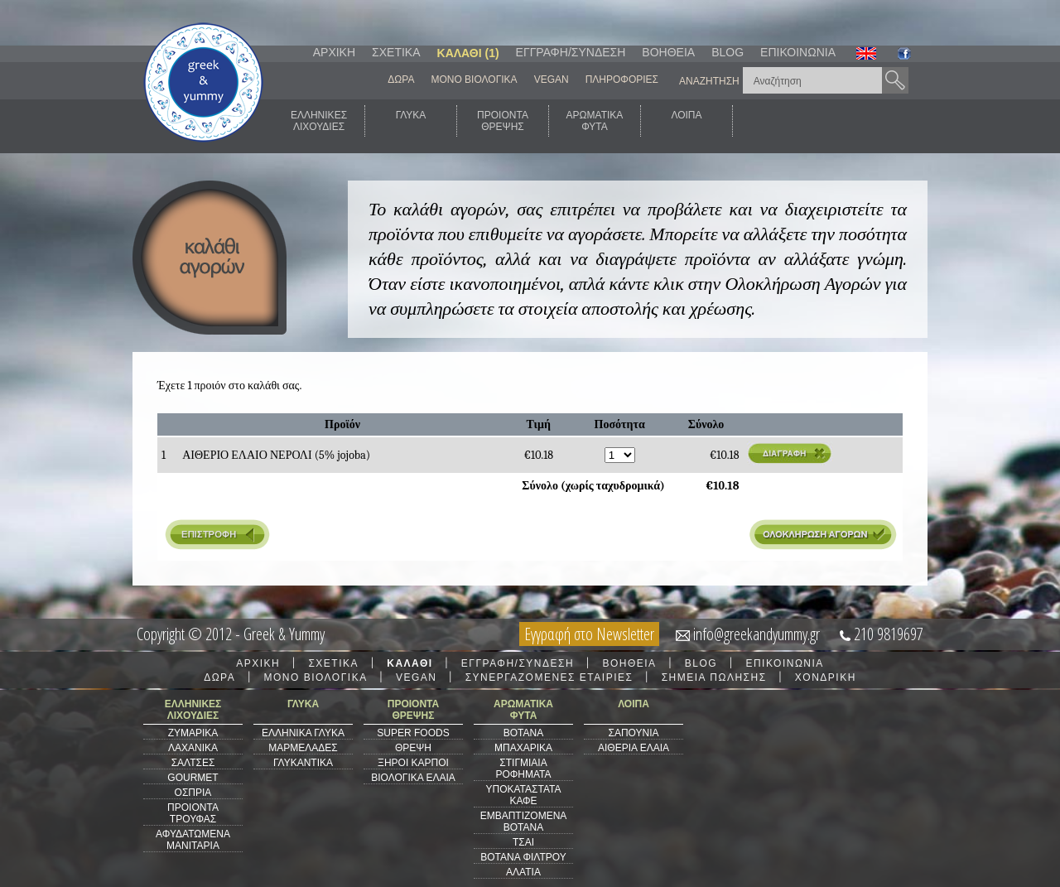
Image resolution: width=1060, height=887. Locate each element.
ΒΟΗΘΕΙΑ (668, 52)
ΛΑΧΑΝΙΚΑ (193, 748)
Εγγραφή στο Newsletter (589, 634)
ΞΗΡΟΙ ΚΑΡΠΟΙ (413, 763)
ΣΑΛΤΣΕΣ (193, 763)
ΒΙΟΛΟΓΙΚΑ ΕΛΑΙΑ (413, 777)
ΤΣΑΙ (523, 842)
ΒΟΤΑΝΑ (523, 733)
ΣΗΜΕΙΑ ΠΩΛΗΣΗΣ (714, 677)
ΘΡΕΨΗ (413, 748)
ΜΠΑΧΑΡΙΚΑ (523, 748)
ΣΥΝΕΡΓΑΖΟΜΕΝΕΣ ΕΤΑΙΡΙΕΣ (549, 677)
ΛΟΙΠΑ (686, 121)
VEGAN (551, 79)
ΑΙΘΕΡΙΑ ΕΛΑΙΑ (633, 748)
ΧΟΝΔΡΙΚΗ (825, 677)
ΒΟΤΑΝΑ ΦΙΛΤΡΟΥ (523, 857)
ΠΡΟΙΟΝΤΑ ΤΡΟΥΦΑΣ (193, 813)
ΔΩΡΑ (401, 79)
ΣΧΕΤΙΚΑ (396, 52)
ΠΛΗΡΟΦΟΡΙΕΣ (621, 79)
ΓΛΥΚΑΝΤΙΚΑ (303, 763)
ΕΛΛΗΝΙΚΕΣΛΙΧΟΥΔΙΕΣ (319, 121)
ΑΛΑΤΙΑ (523, 872)
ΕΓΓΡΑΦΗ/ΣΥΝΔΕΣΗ (571, 52)
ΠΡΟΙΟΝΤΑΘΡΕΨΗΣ (502, 121)
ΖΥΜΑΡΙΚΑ (193, 733)
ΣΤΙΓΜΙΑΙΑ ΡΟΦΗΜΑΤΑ (523, 768)
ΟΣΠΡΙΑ (193, 792)
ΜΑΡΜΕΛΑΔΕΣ (302, 748)
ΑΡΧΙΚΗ (334, 52)
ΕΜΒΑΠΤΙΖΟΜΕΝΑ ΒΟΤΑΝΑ (523, 821)
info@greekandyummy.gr (756, 634)
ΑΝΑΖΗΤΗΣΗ (709, 81)
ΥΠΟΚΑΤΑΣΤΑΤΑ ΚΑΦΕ (523, 795)
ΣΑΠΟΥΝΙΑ (633, 733)
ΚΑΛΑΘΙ (409, 663)
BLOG (727, 52)
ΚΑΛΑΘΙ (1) (468, 53)
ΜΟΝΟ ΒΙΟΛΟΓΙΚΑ (474, 79)
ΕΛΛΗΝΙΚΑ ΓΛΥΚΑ (303, 733)
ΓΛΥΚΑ (411, 121)
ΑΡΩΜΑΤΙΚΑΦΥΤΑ (595, 121)
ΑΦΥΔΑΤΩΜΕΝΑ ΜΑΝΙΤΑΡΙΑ (193, 839)
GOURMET (192, 777)
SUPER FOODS (413, 733)
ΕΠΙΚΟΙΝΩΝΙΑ (798, 52)
